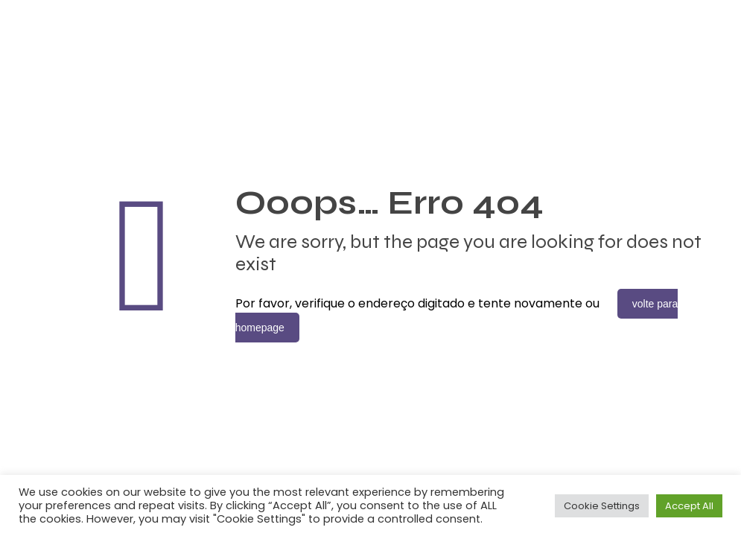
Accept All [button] (689, 506)
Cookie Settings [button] (602, 506)
